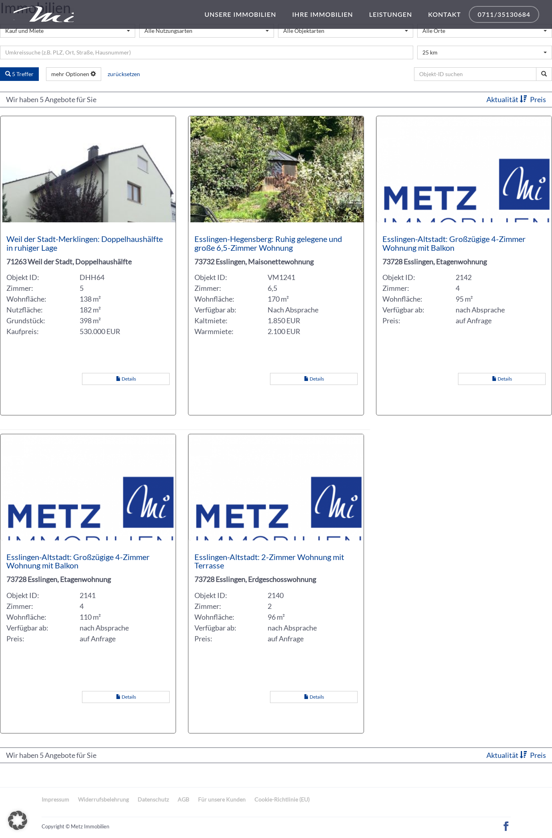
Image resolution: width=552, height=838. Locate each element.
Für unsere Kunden (222, 799)
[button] (17, 820)
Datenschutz (153, 799)
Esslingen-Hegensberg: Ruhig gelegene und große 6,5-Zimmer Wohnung (268, 243)
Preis (538, 99)
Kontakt (444, 14)
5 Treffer (19, 74)
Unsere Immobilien (240, 14)
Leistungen (390, 14)
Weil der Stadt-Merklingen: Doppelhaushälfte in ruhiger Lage (84, 243)
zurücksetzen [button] (124, 74)
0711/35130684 (504, 14)
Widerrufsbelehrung (103, 799)
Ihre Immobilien (322, 14)
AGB (183, 799)
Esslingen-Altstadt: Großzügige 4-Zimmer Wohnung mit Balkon (454, 243)
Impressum (55, 799)
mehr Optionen (73, 74)
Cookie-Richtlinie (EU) (282, 799)
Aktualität (507, 99)
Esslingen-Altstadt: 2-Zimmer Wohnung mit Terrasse (269, 561)
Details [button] (126, 379)
